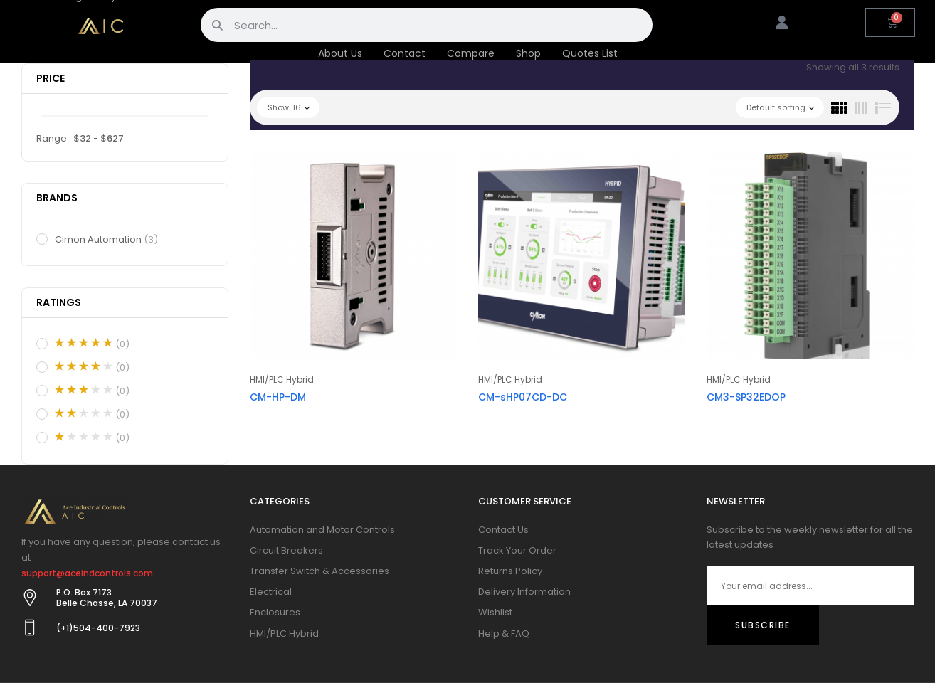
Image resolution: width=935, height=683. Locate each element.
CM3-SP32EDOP (746, 397)
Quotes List (590, 53)
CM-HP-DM (278, 397)
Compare (471, 53)
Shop (528, 53)
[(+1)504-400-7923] (29, 627)
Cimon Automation (107, 240)
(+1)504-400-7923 (98, 628)
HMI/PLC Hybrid (282, 380)
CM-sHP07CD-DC (522, 397)
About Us (340, 53)
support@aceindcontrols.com (87, 573)
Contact (405, 53)
